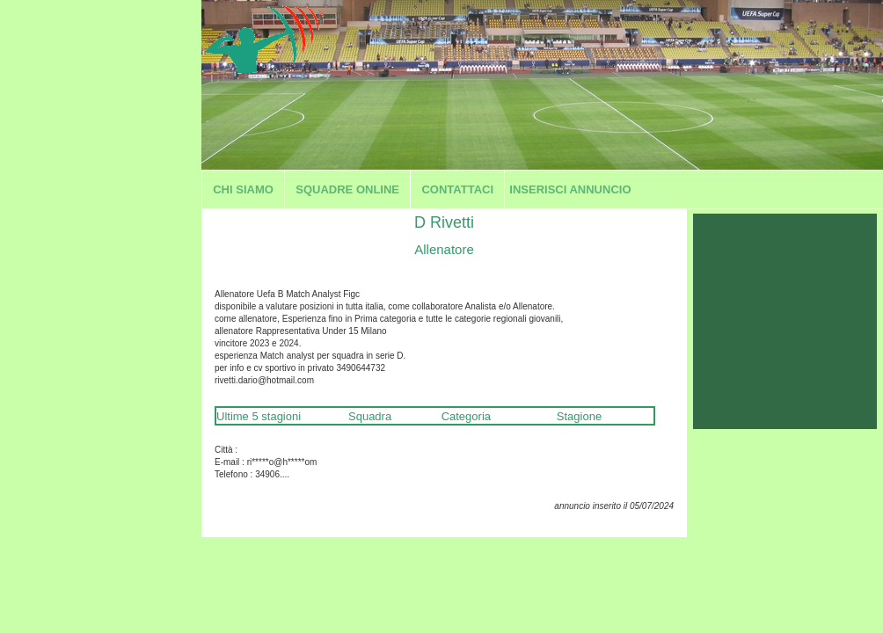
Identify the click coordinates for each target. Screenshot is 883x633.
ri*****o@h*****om (282, 462)
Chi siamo (243, 189)
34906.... (272, 474)
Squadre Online (347, 189)
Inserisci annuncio (570, 189)
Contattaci (457, 189)
